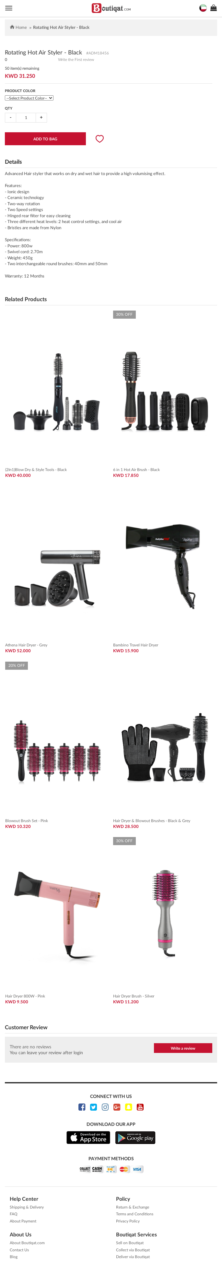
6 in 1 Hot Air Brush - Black (136, 470)
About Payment (23, 1221)
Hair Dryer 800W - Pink (25, 996)
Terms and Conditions (134, 1214)
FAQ (14, 1214)
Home (21, 28)
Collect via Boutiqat (133, 1250)
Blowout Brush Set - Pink (26, 821)
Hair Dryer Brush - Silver (133, 996)
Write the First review (76, 60)
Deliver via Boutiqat (133, 1257)
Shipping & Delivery (27, 1207)
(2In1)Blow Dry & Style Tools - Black (36, 470)
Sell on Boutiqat (130, 1243)
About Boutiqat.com (27, 1243)
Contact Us (19, 1250)
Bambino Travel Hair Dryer (135, 645)
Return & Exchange (132, 1207)
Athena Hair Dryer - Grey (26, 645)
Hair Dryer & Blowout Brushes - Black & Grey (151, 821)
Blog (14, 1257)
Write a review (183, 1048)
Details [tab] (13, 162)
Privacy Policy (128, 1221)
